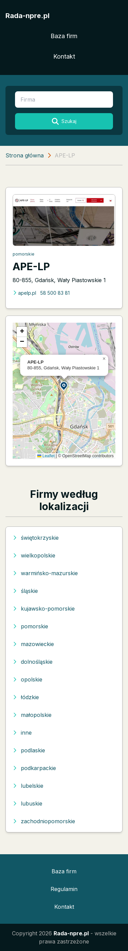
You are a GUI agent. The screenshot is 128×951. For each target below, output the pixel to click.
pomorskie (23, 254)
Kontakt (64, 56)
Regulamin (64, 889)
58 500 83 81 (55, 293)
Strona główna (24, 155)
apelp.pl (24, 293)
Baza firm (64, 36)
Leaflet (46, 456)
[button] (64, 385)
